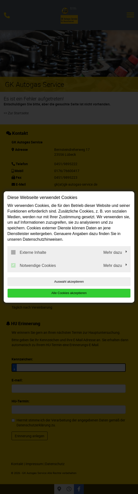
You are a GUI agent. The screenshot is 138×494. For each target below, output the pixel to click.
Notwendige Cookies (33, 265)
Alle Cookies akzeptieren (68, 293)
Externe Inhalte (28, 252)
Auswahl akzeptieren (69, 281)
